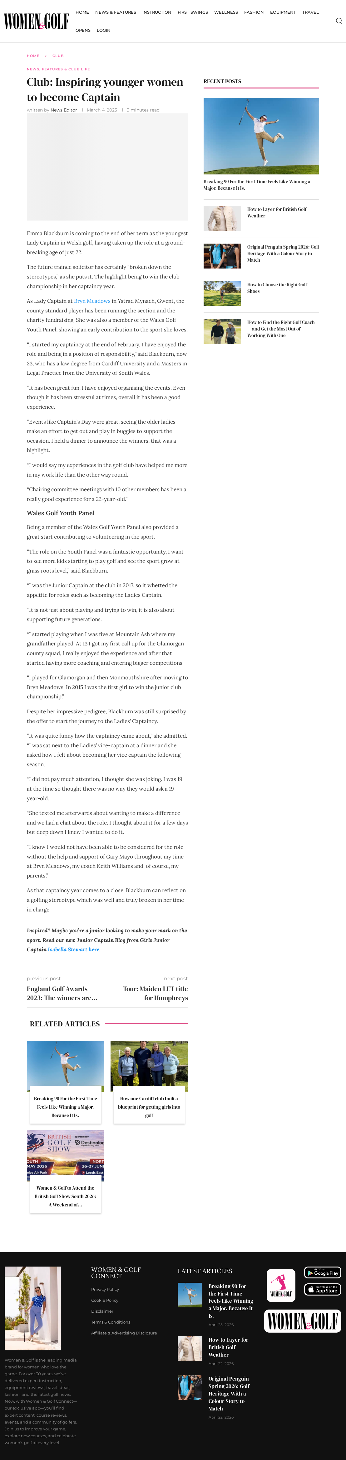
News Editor (64, 110)
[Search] (339, 21)
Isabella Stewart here (73, 949)
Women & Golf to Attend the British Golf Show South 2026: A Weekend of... (65, 1196)
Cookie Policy (104, 1300)
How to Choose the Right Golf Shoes (277, 287)
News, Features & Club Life (58, 69)
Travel (310, 12)
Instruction (156, 12)
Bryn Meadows (92, 300)
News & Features (115, 12)
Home (82, 12)
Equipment (283, 12)
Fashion (254, 12)
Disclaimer (102, 1311)
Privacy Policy (105, 1289)
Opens (83, 30)
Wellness (226, 12)
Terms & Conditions (110, 1322)
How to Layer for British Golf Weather (276, 212)
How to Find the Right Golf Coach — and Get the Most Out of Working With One (281, 329)
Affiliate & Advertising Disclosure (124, 1333)
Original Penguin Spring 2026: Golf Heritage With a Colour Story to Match (283, 253)
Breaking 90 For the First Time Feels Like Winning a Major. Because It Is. (65, 1107)
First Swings (193, 12)
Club (58, 56)
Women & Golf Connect (116, 1273)
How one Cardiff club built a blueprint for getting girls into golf (149, 1107)
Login (104, 30)
